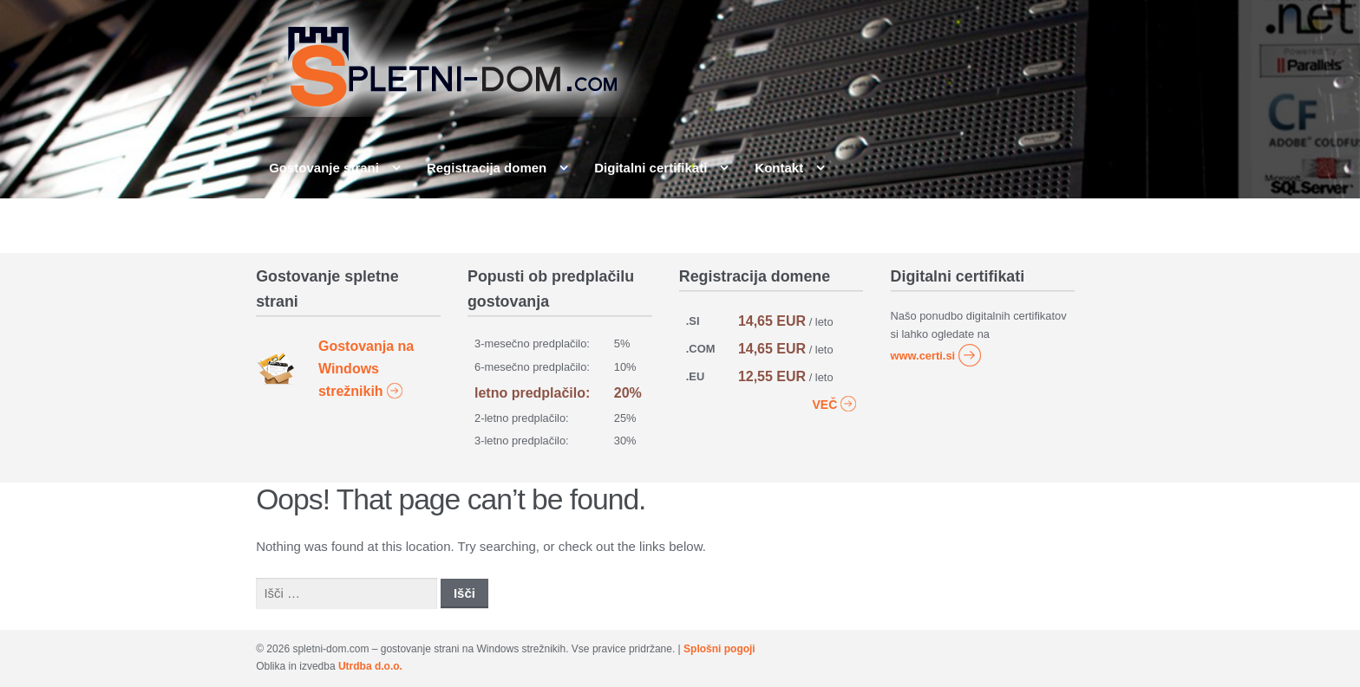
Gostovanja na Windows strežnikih (366, 369)
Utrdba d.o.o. (370, 666)
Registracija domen (486, 167)
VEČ (835, 402)
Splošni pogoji (719, 649)
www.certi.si (937, 355)
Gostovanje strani (324, 167)
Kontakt (779, 167)
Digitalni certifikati (650, 167)
